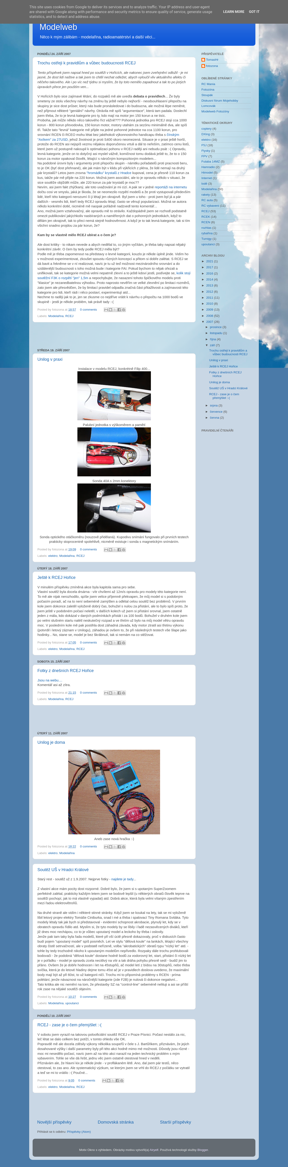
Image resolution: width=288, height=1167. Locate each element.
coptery (206, 128)
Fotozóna (207, 89)
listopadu (216, 333)
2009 (210, 309)
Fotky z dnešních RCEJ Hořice (65, 670)
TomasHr (212, 59)
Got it (254, 12)
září (213, 345)
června (215, 417)
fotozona (212, 66)
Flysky (205, 150)
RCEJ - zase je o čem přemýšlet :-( (69, 1025)
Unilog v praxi (49, 359)
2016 (210, 273)
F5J (204, 145)
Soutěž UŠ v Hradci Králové (63, 869)
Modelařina (56, 316)
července (216, 411)
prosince (216, 327)
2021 (210, 261)
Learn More (233, 12)
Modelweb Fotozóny (215, 111)
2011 (210, 297)
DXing (205, 134)
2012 (210, 291)
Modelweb (58, 27)
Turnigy (206, 238)
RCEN (205, 222)
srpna (214, 405)
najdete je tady (122, 879)
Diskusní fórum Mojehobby (219, 100)
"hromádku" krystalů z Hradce (109, 173)
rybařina (207, 233)
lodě (204, 183)
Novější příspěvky (54, 1122)
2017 (210, 267)
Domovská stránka (116, 1122)
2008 (210, 315)
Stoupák (207, 95)
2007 (210, 321)
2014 (210, 279)
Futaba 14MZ (210, 161)
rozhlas (206, 227)
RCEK (205, 216)
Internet (206, 178)
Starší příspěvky (175, 1122)
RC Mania (208, 84)
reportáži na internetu (171, 187)
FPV (204, 156)
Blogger (203, 1150)
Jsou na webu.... (49, 680)
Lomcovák (208, 106)
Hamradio (208, 167)
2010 (210, 303)
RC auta (207, 200)
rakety (205, 194)
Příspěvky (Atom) (79, 1131)
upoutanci (72, 1003)
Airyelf (154, 1150)
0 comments (88, 309)
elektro (53, 556)
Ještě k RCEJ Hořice (56, 577)
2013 (210, 285)
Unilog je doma (51, 742)
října (213, 339)
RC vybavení (210, 205)
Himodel (207, 172)
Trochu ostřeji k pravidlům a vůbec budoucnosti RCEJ (86, 63)
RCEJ (69, 316)
